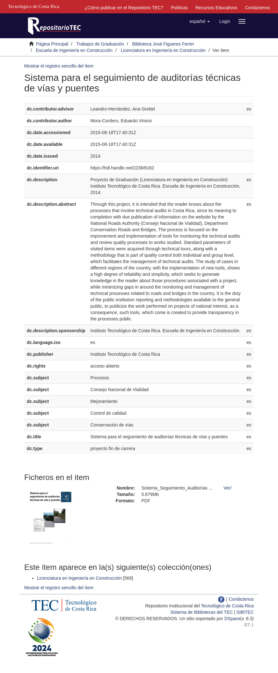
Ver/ (227, 487)
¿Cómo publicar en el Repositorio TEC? (123, 7)
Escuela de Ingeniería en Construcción (74, 50)
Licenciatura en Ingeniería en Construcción (163, 50)
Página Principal (52, 44)
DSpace (232, 618)
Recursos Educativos (216, 7)
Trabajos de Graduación (100, 44)
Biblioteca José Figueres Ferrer (163, 44)
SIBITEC (245, 612)
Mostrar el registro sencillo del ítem (58, 65)
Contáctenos (257, 7)
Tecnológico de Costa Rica (227, 605)
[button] (200, 21)
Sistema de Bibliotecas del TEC (201, 612)
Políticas (179, 7)
